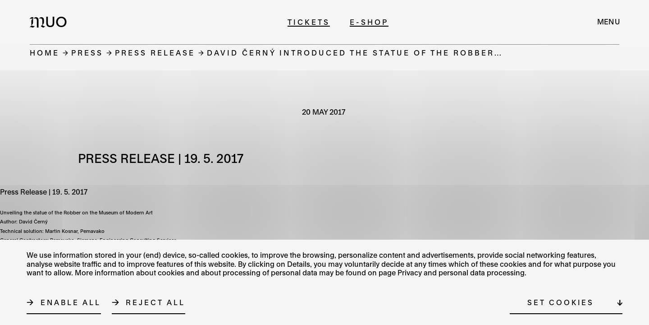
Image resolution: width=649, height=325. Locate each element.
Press (87, 52)
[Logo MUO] (51, 22)
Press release (155, 52)
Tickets (309, 22)
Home (44, 52)
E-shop (369, 22)
